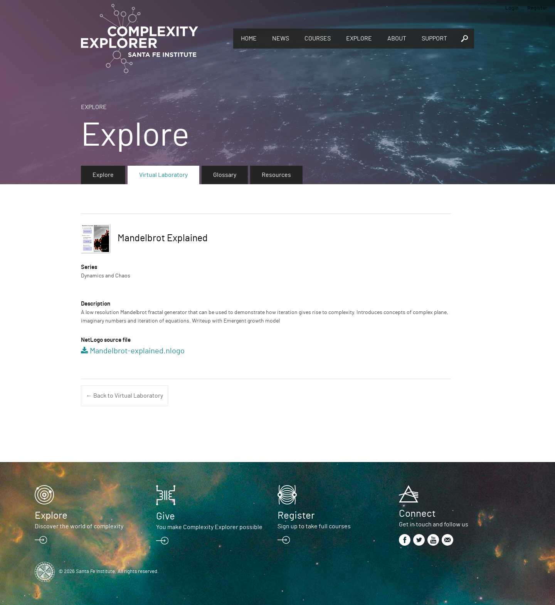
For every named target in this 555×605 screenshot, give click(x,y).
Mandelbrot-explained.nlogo (137, 351)
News (280, 38)
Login (512, 7)
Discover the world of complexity (79, 526)
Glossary (224, 175)
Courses (317, 38)
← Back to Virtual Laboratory (124, 396)
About (396, 38)
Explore (359, 38)
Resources (276, 175)
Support (434, 38)
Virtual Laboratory (163, 175)
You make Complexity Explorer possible (209, 527)
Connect (417, 514)
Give (165, 516)
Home (249, 38)
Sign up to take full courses (314, 526)
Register (537, 7)
